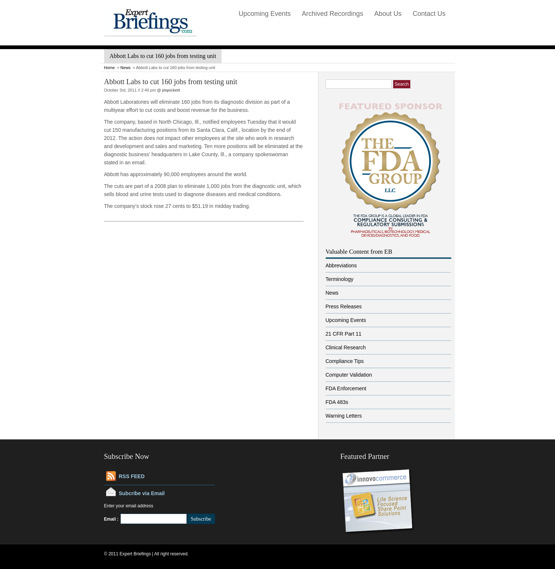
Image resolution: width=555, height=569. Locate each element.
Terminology (339, 279)
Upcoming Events (265, 13)
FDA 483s (337, 402)
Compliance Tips (345, 361)
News (125, 67)
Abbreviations (341, 265)
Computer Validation (349, 375)
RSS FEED (132, 476)
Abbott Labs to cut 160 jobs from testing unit (170, 82)
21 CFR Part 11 (344, 334)
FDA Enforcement (346, 388)
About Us (387, 13)
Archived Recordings (332, 13)
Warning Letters (344, 416)
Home (109, 67)
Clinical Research (346, 347)
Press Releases (344, 306)
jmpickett (171, 90)
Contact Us (428, 13)
